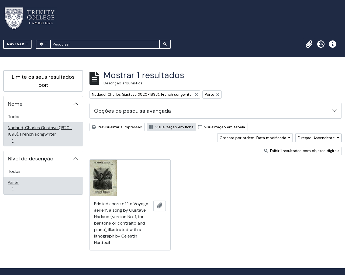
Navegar (16, 44)
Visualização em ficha (171, 127)
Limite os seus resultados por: (43, 80)
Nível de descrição (30, 158)
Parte (20, 185)
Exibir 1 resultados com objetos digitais (301, 150)
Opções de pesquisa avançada (132, 110)
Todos (14, 116)
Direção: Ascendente (317, 137)
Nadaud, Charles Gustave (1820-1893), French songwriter (40, 134)
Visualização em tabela (221, 127)
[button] (309, 44)
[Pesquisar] (105, 44)
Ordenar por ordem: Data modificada (253, 137)
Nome (15, 103)
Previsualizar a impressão (117, 127)
